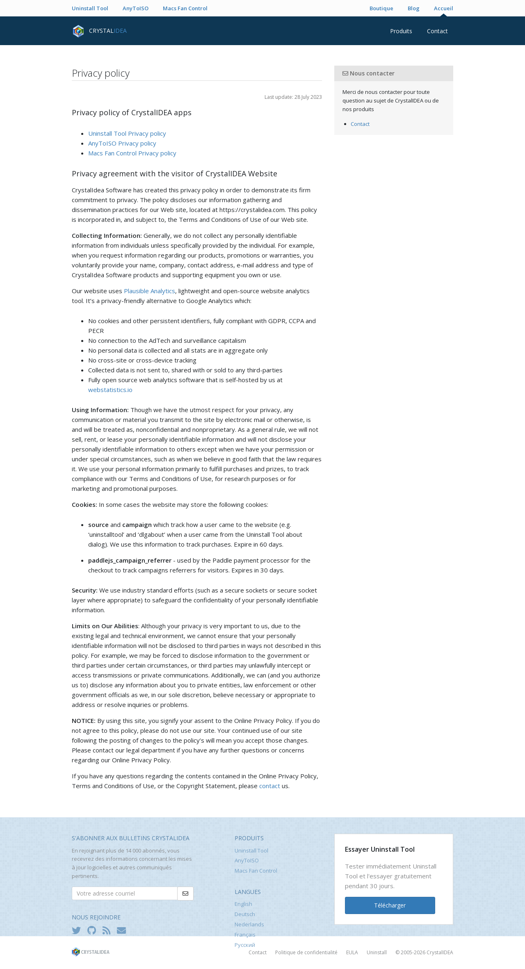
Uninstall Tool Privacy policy (127, 133)
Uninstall (377, 952)
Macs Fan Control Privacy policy (132, 153)
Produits (401, 31)
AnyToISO (135, 8)
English (243, 903)
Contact (437, 31)
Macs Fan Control (185, 8)
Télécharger (390, 905)
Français (245, 934)
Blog (414, 8)
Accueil (443, 8)
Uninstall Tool (90, 8)
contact (269, 786)
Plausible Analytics (149, 291)
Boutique (381, 8)
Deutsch (245, 914)
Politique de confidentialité (306, 952)
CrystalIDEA (440, 952)
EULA (352, 952)
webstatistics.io (110, 389)
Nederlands (249, 924)
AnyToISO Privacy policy (122, 143)
